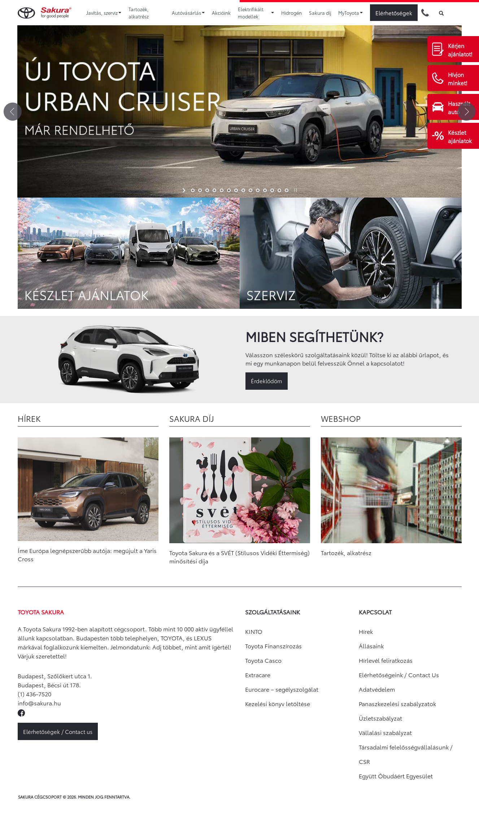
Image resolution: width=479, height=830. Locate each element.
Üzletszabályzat (380, 718)
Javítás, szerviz (103, 12)
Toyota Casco (263, 660)
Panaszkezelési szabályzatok (397, 703)
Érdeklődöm (266, 381)
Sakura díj (320, 12)
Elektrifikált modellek (256, 13)
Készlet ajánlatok (460, 136)
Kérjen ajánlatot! (460, 50)
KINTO (253, 631)
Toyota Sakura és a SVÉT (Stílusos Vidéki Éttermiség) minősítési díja (239, 557)
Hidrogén (291, 12)
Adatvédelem (377, 689)
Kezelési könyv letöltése (277, 703)
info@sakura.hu (39, 703)
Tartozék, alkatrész (139, 13)
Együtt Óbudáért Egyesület (396, 775)
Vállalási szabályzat (385, 732)
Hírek (366, 631)
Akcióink (221, 12)
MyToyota (350, 12)
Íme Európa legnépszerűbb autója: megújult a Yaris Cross (87, 554)
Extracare (257, 674)
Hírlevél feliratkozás (386, 660)
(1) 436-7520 (34, 693)
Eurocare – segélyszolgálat (281, 689)
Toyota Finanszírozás (273, 645)
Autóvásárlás (188, 12)
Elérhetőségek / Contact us (57, 731)
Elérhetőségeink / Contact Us (399, 674)
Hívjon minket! (457, 78)
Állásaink (371, 645)
